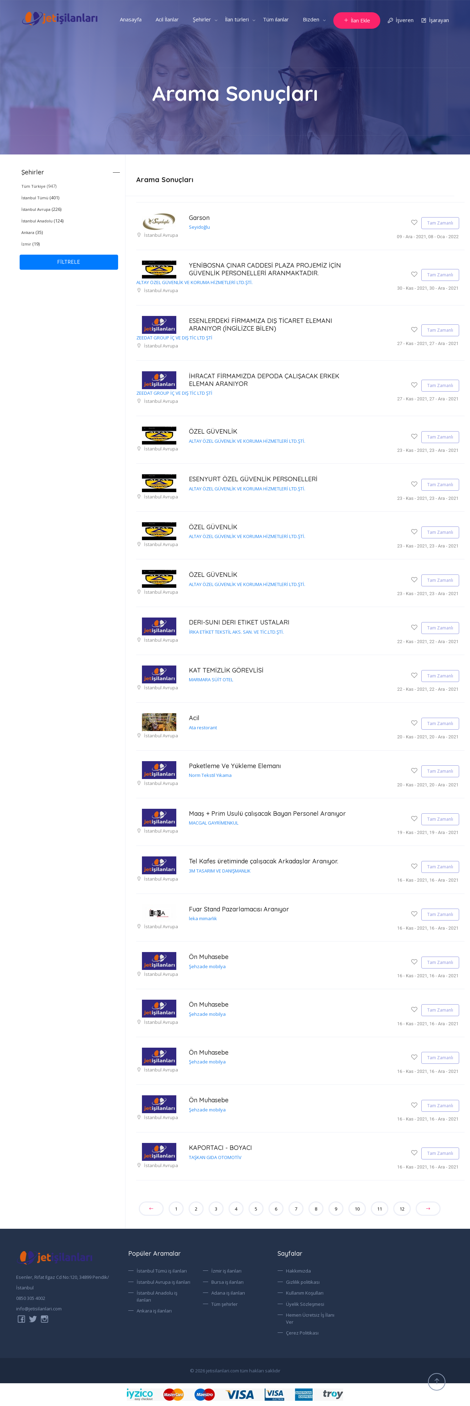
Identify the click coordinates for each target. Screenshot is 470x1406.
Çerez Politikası (302, 1333)
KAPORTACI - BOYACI (220, 1148)
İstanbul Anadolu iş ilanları (157, 1296)
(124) (42, 221)
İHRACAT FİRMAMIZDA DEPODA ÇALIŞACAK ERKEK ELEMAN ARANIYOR (264, 380)
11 (379, 1209)
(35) (32, 232)
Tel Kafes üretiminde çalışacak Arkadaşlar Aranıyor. (263, 861)
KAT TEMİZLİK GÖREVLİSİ (226, 670)
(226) (41, 209)
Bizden (311, 19)
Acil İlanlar (167, 19)
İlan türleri (237, 19)
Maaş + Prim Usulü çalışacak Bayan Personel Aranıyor (267, 813)
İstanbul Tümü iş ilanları (162, 1271)
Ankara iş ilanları (154, 1311)
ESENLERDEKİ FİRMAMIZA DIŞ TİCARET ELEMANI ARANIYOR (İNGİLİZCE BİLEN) (260, 324)
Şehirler (202, 19)
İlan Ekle (356, 20)
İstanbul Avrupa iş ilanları (163, 1282)
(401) (40, 197)
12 (402, 1209)
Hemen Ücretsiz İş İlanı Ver (310, 1318)
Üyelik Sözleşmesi (305, 1304)
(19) (30, 244)
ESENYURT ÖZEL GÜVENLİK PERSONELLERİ (253, 479)
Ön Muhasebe (209, 957)
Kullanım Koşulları (304, 1293)
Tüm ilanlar (276, 19)
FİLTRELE (68, 262)
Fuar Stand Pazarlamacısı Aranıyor (239, 909)
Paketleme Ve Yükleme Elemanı (235, 766)
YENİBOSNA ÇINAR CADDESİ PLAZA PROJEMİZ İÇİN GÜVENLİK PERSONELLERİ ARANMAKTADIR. (265, 269)
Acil (194, 718)
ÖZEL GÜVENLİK (213, 431)
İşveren (400, 20)
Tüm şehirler (224, 1304)
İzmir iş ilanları (226, 1271)
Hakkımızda (298, 1271)
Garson (199, 218)
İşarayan (435, 20)
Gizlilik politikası (303, 1282)
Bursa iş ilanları (227, 1282)
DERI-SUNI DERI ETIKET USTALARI (239, 622)
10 (357, 1209)
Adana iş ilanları (228, 1293)
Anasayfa (131, 19)
